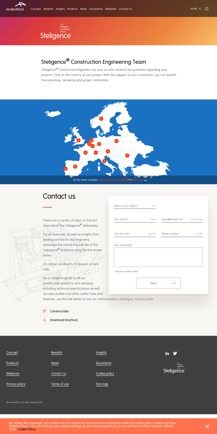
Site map (102, 384)
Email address (196, 222)
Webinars (12, 373)
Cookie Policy (26, 429)
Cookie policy (105, 373)
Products (12, 363)
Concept (12, 352)
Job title (152, 236)
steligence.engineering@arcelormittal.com (121, 179)
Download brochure (64, 320)
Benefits (56, 352)
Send (163, 285)
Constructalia (59, 311)
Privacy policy (15, 384)
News (55, 363)
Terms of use (60, 384)
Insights (101, 352)
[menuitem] (36, 8)
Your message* (123, 247)
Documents (103, 363)
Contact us (58, 373)
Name (153, 222)
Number (199, 236)
